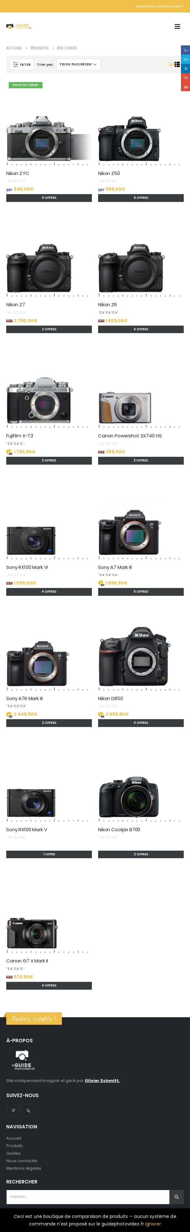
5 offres (141, 591)
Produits (14, 1146)
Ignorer (153, 1224)
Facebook (185, 49)
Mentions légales (23, 1168)
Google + (185, 77)
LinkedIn (185, 68)
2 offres (49, 329)
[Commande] (78, 64)
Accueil (13, 1138)
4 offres (140, 329)
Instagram (28, 1110)
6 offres (49, 197)
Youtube (13, 1110)
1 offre (49, 854)
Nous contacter (22, 1161)
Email (185, 86)
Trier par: (45, 64)
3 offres (49, 460)
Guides (13, 1153)
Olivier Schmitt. (102, 1081)
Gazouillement (185, 59)
